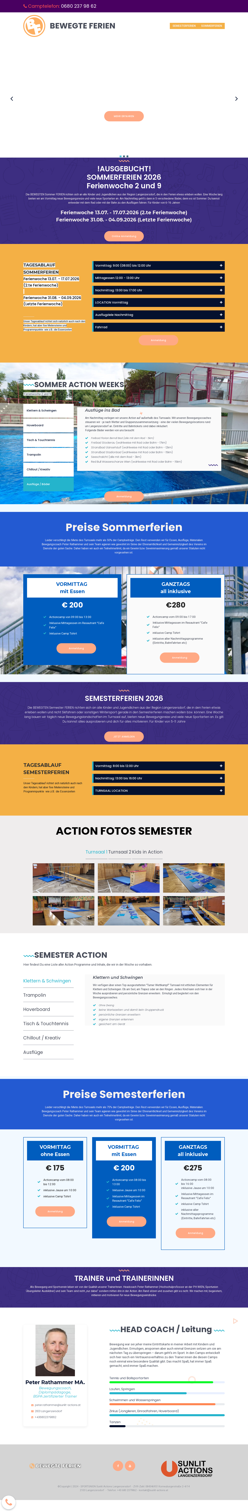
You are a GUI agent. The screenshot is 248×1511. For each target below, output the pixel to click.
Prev (11, 98)
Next (236, 98)
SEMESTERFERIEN (184, 25)
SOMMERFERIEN (211, 25)
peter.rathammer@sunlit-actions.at (59, 1416)
